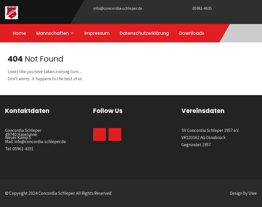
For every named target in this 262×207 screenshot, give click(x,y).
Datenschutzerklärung (144, 33)
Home (19, 33)
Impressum (97, 33)
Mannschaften (52, 33)
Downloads (191, 33)
